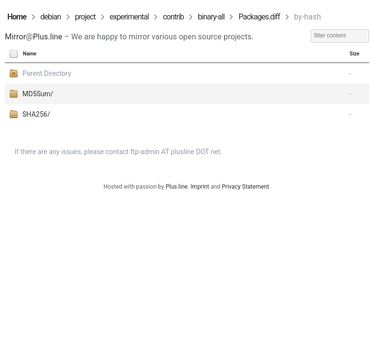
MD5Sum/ (37, 94)
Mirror (15, 36)
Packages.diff (259, 16)
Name (30, 54)
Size (354, 54)
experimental (129, 16)
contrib (173, 16)
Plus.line (47, 36)
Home (16, 16)
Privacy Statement (245, 186)
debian (50, 16)
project (85, 16)
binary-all (211, 16)
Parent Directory (46, 73)
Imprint (199, 186)
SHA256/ (36, 114)
